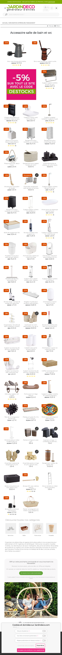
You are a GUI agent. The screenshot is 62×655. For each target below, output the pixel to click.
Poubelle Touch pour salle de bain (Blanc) (12, 256)
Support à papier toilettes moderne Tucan (50, 118)
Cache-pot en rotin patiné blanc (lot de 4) (31, 325)
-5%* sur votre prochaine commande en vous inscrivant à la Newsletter (31, 562)
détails (16, 627)
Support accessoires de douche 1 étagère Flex (12, 348)
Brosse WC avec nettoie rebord (31, 486)
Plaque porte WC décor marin (12, 164)
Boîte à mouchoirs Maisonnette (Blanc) (12, 141)
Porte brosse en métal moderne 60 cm (12, 440)
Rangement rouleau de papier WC (49, 463)
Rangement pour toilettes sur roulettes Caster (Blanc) (31, 142)
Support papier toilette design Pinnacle (49, 187)
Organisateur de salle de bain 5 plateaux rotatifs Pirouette (12, 326)
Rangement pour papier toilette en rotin (31, 164)
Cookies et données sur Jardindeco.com (31, 625)
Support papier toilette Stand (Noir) (49, 279)
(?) (29, 631)
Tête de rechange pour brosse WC (11, 417)
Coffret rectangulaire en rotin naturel (50, 371)
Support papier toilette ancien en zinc (49, 83)
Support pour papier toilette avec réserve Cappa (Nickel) (31, 280)
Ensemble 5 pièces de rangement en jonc (12, 463)
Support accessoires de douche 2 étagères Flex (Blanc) (30, 372)
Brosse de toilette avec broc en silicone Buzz (49, 325)
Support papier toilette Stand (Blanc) (30, 210)
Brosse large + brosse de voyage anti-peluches (12, 302)
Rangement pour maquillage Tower (50, 141)
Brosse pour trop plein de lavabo (11, 187)
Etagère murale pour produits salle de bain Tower (31, 303)
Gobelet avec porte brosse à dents (31, 348)
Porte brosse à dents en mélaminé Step (31, 256)
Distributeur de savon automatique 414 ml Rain (50, 257)
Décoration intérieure (17, 23)
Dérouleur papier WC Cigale (12, 394)
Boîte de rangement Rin (12, 232)
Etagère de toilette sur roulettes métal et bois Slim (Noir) (11, 119)
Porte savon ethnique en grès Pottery (50, 417)
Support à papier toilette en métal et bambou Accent (50, 395)
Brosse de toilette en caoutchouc (12, 509)
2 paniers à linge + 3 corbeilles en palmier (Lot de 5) (50, 441)
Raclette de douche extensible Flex (11, 279)
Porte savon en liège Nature (31, 394)
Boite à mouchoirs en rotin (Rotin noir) (12, 486)
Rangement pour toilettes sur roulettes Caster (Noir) (12, 211)
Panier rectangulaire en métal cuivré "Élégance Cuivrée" (31, 510)
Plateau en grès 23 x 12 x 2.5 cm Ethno (31, 417)
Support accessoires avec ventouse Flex (12, 371)
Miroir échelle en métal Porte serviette (49, 486)
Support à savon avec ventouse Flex (31, 118)
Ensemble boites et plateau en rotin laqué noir (50, 165)
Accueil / (5, 23)
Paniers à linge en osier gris (30, 440)
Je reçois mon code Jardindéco (31, 573)
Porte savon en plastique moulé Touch (50, 210)
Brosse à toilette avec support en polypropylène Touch (31, 234)
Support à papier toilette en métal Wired (50, 233)
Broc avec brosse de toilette (16, 61)
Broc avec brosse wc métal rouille (45, 61)
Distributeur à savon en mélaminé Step (50, 348)
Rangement (31, 23)
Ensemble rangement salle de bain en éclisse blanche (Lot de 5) (30, 188)
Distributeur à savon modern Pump (50, 302)
